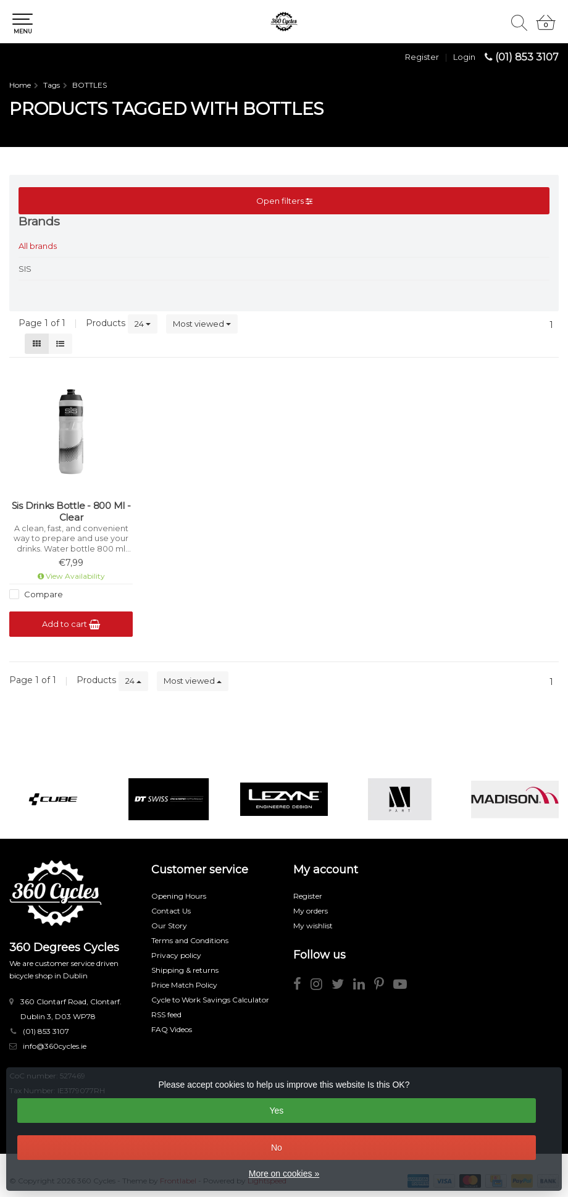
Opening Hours (178, 896)
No (276, 1148)
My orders (310, 910)
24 (143, 324)
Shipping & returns (185, 970)
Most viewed (202, 324)
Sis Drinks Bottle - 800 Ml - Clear (71, 512)
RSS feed (166, 1014)
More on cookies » (284, 1173)
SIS (25, 269)
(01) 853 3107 (527, 57)
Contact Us (171, 910)
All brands (38, 246)
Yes (276, 1110)
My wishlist (313, 925)
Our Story (169, 925)
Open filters (284, 201)
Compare (42, 594)
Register (422, 57)
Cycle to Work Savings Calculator (210, 999)
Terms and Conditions (189, 940)
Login (464, 57)
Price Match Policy (184, 984)
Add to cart (71, 624)
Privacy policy (176, 955)
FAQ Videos (171, 1029)
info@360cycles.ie (54, 1046)
